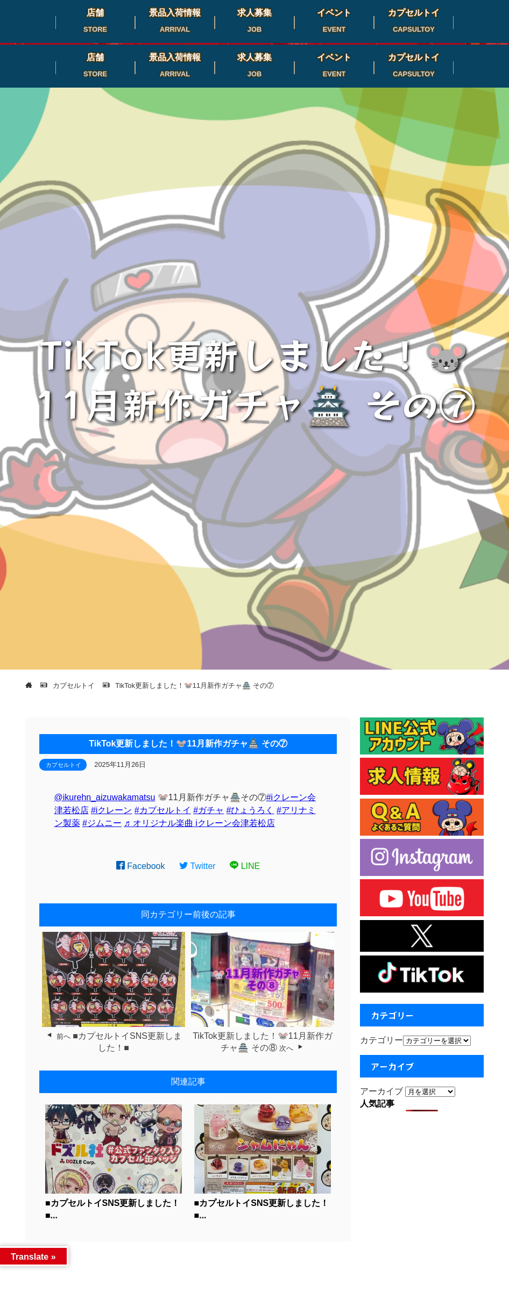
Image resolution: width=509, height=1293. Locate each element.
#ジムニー (102, 823)
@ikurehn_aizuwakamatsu (104, 797)
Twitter (197, 866)
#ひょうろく (250, 810)
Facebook (140, 866)
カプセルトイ (63, 765)
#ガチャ (208, 810)
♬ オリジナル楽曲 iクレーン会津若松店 (199, 823)
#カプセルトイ (163, 810)
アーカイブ (381, 1091)
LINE (245, 866)
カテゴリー (381, 1040)
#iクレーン (111, 810)
